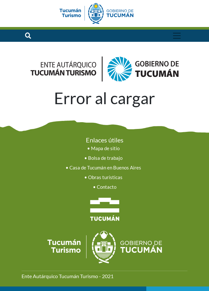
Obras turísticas (105, 177)
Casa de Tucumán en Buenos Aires (105, 167)
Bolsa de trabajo (105, 158)
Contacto (106, 187)
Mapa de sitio (105, 148)
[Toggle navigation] (176, 36)
